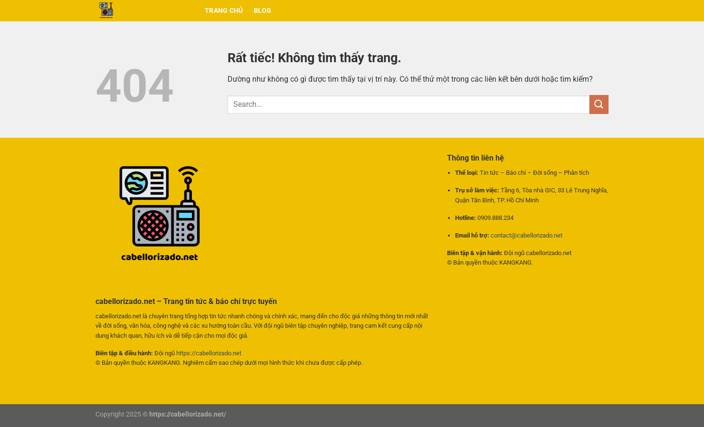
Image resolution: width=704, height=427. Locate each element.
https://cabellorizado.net (208, 353)
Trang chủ (224, 11)
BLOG (263, 11)
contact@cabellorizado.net (526, 235)
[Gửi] (599, 104)
